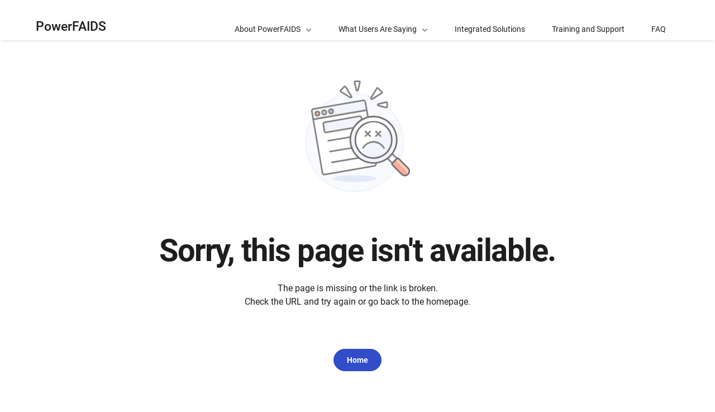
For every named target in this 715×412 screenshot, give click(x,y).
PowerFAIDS (71, 26)
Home (357, 360)
